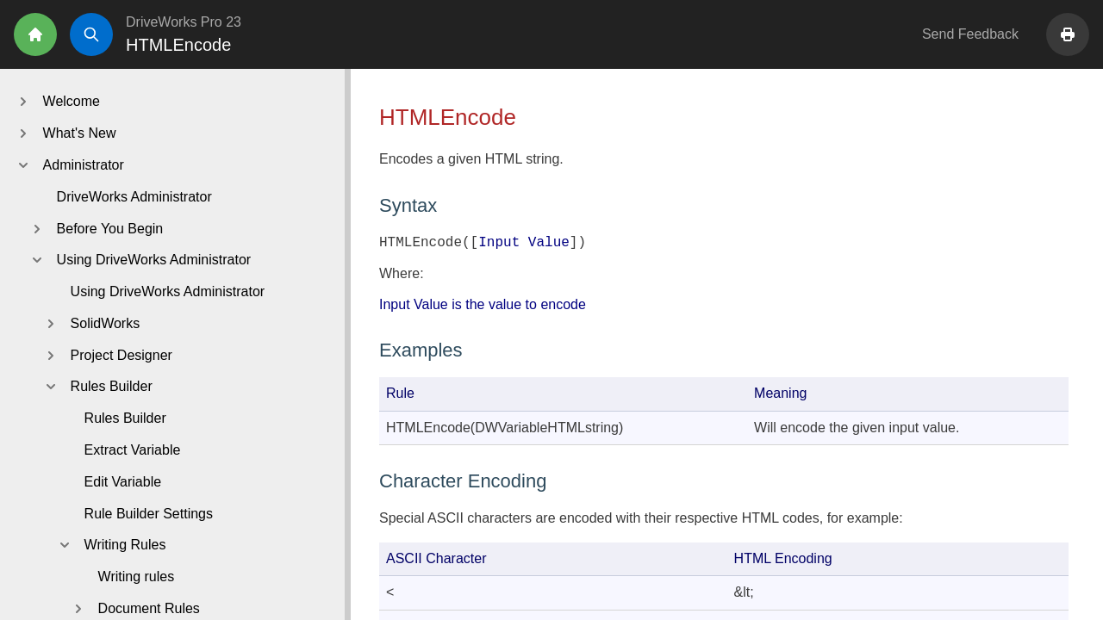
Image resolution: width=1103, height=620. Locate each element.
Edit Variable (123, 481)
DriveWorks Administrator (134, 196)
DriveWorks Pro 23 (183, 22)
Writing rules (136, 576)
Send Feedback (970, 34)
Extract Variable (132, 450)
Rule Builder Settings (148, 513)
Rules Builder (125, 418)
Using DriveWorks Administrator (168, 291)
